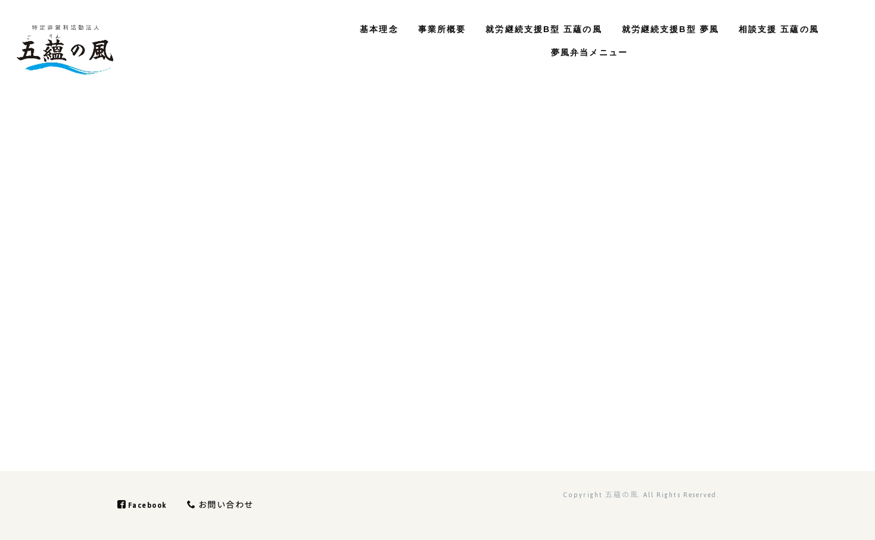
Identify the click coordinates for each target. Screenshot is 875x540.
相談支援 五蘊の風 (773, 29)
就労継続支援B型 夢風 (664, 29)
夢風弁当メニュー (583, 52)
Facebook (144, 505)
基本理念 (373, 29)
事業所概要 (436, 29)
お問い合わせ (225, 505)
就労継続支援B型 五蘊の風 (538, 29)
